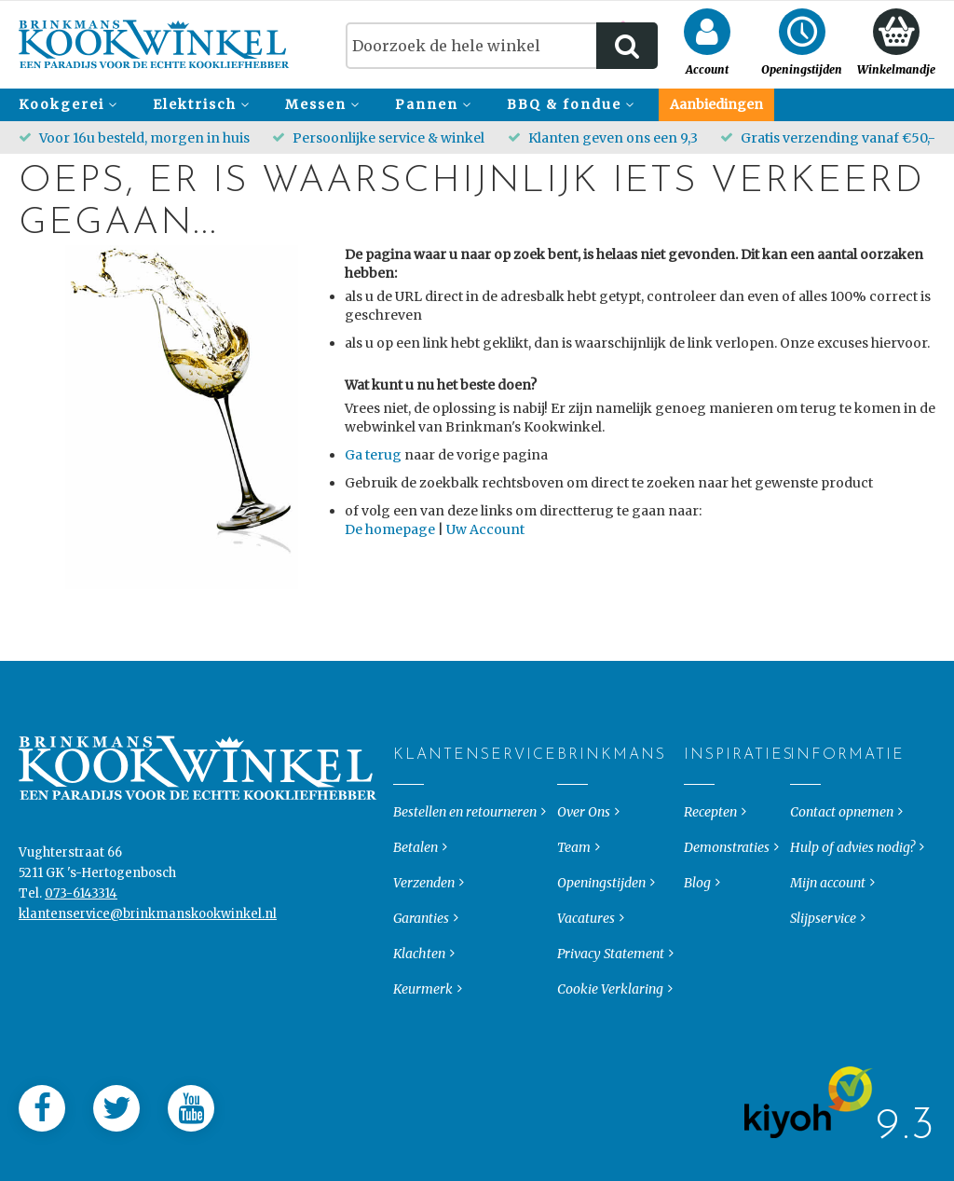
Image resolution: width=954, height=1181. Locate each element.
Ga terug (373, 454)
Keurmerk (423, 1048)
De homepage (390, 529)
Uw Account (485, 529)
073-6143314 (81, 953)
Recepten (710, 871)
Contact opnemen (841, 871)
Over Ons (583, 871)
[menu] (477, 105)
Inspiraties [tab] (699, 814)
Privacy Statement (610, 1013)
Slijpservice (823, 977)
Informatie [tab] (805, 814)
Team (574, 907)
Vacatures (586, 977)
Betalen (415, 907)
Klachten (419, 1013)
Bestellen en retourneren (465, 871)
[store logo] (154, 44)
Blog (697, 942)
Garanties (421, 977)
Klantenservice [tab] (408, 814)
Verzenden (424, 942)
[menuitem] (65, 105)
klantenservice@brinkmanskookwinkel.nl (148, 974)
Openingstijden (601, 942)
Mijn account (827, 942)
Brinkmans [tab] (572, 814)
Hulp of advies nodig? (852, 907)
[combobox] (502, 45)
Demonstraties (727, 907)
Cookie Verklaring (610, 1048)
